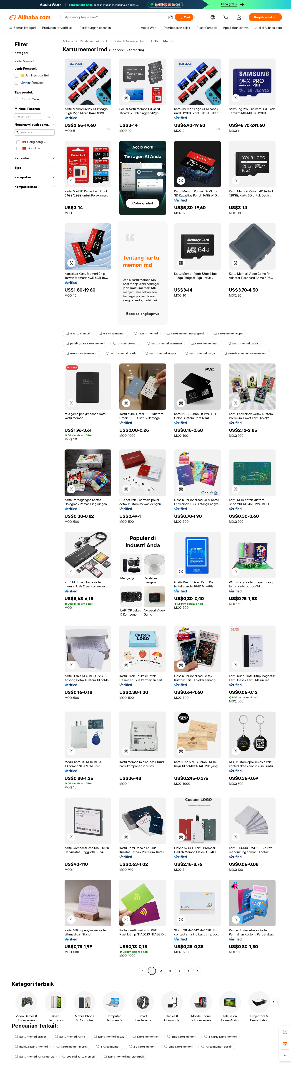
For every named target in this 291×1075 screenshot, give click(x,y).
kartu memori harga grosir (185, 333)
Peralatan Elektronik (94, 41)
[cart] (226, 18)
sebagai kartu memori (78, 1056)
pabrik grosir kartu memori (85, 343)
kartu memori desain (216, 1046)
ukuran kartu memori (81, 353)
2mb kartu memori (178, 1046)
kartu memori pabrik (243, 343)
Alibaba (68, 41)
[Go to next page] (197, 971)
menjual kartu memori (31, 1046)
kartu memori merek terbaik (124, 1056)
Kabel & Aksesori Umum (131, 41)
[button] (170, 17)
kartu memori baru (205, 343)
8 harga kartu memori (220, 1036)
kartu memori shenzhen (164, 343)
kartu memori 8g (145, 1036)
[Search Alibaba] (114, 17)
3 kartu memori (108, 1046)
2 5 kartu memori (142, 1046)
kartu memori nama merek (34, 1056)
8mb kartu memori (181, 1036)
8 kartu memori (78, 333)
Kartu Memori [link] (164, 41)
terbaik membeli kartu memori (245, 353)
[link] (285, 1032)
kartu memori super (228, 333)
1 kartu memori (146, 333)
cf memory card (125, 343)
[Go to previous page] (143, 971)
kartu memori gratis (121, 353)
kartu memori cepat (109, 1036)
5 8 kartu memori (112, 333)
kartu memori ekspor (160, 353)
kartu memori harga (200, 353)
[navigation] (34, 506)
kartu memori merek (71, 1046)
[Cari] (184, 17)
